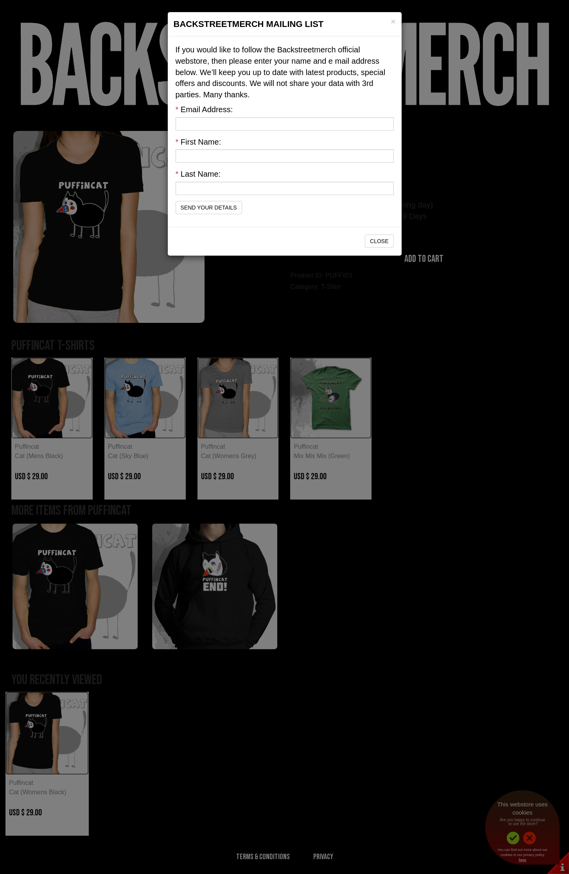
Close (379, 241)
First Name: (198, 142)
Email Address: (204, 109)
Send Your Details (209, 207)
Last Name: (198, 174)
